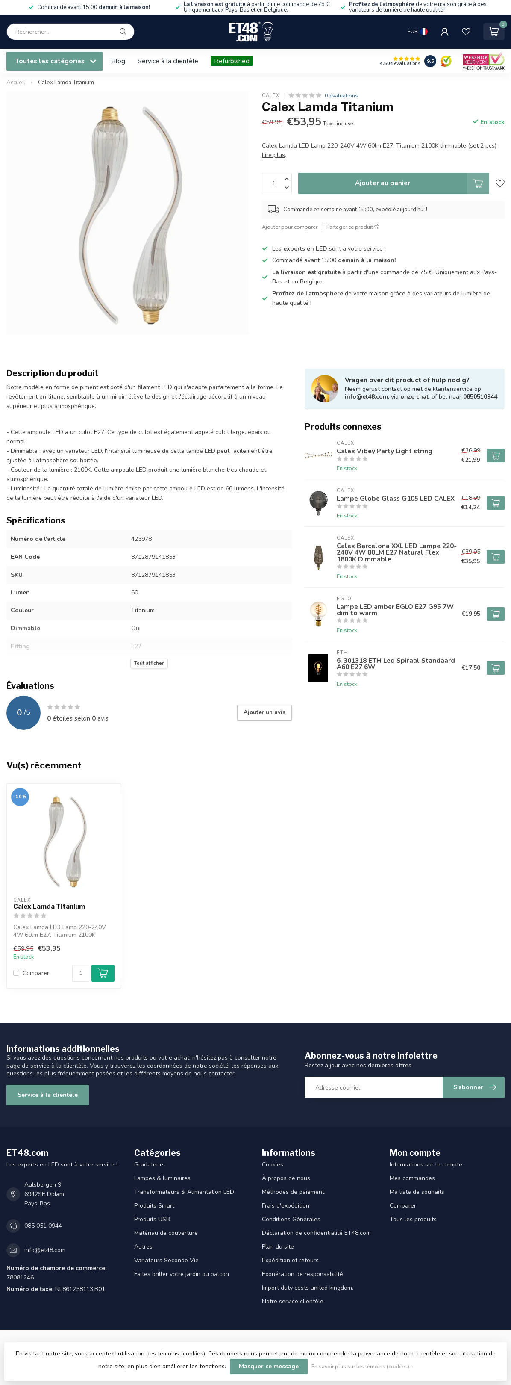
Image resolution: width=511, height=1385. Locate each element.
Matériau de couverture (166, 1233)
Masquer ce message (269, 1366)
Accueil (15, 82)
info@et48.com (366, 397)
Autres (143, 1247)
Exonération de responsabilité (302, 1274)
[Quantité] (80, 973)
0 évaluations (341, 95)
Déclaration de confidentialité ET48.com (316, 1233)
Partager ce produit (353, 226)
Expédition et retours (290, 1260)
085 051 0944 (43, 1226)
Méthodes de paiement (293, 1192)
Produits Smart (154, 1206)
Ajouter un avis (264, 712)
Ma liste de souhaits (417, 1192)
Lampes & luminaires (162, 1178)
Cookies (272, 1165)
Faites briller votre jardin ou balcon (181, 1274)
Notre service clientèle (292, 1301)
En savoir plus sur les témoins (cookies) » (362, 1366)
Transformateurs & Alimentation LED (184, 1192)
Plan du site (278, 1247)
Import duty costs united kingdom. (307, 1288)
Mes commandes (412, 1178)
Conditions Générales (291, 1219)
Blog (118, 60)
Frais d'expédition (285, 1206)
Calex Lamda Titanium (66, 82)
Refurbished (232, 60)
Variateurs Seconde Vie (166, 1260)
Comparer (36, 973)
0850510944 (480, 397)
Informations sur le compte (426, 1165)
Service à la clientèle (168, 60)
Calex (270, 95)
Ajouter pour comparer (289, 226)
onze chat (414, 397)
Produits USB (152, 1219)
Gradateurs (149, 1165)
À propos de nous (286, 1178)
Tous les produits (413, 1219)
